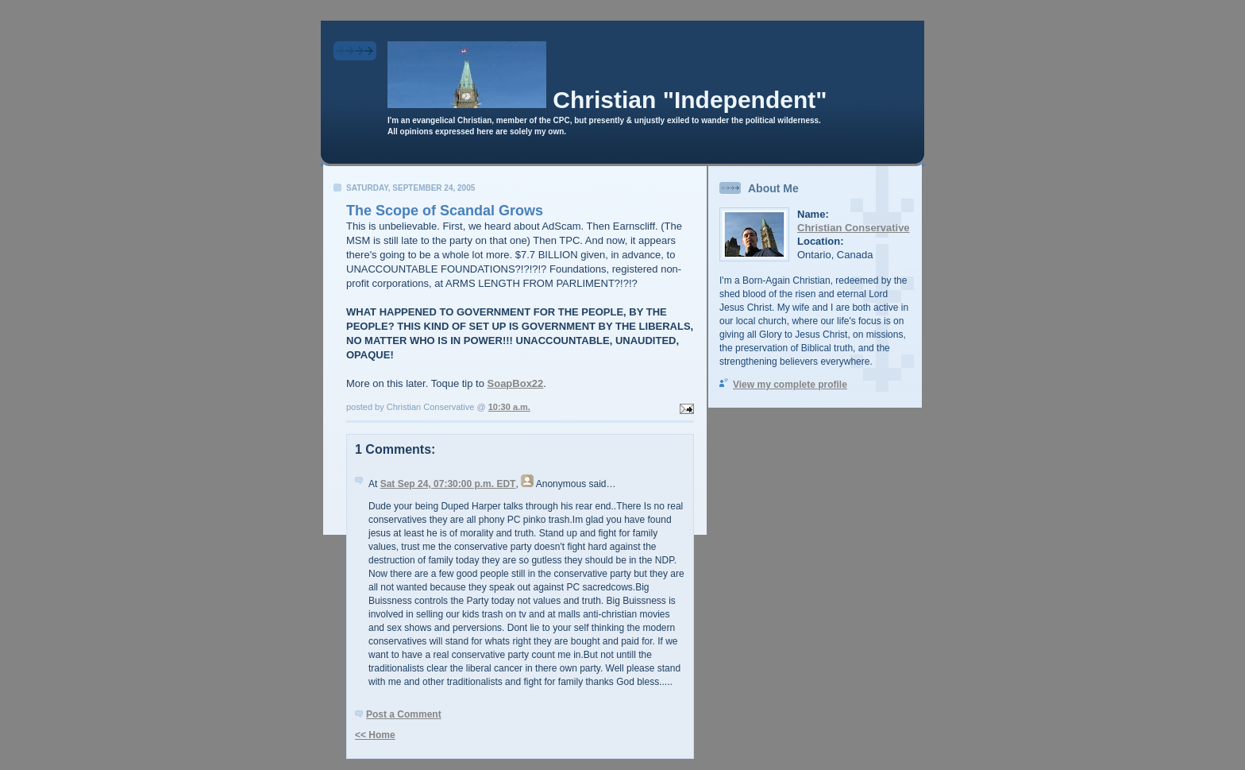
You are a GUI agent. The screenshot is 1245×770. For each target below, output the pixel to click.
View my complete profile (790, 384)
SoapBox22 (516, 383)
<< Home (375, 735)
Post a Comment (403, 714)
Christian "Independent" (690, 100)
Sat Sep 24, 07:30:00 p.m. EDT (448, 483)
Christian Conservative (853, 228)
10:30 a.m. (509, 407)
